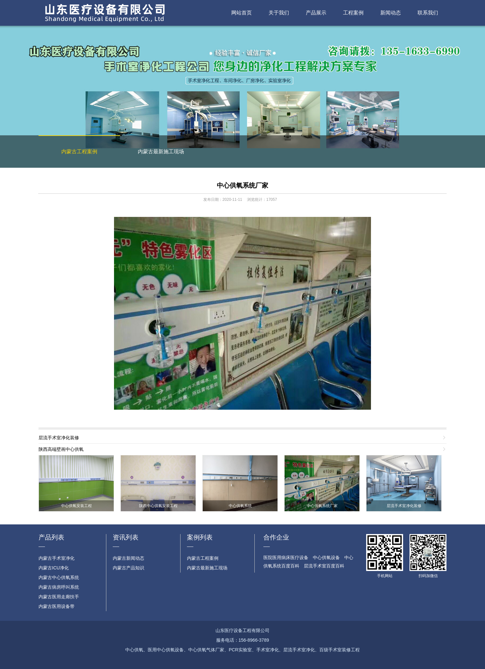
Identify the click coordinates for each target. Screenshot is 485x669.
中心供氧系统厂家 (242, 185)
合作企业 (276, 537)
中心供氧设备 (326, 557)
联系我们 (428, 12)
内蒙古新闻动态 (128, 558)
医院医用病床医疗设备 (285, 557)
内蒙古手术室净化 (57, 558)
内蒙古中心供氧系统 (59, 577)
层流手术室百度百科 (324, 565)
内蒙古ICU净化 (54, 567)
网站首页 (241, 12)
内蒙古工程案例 (79, 151)
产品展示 (316, 12)
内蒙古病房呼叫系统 (59, 587)
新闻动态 (390, 12)
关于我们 (279, 12)
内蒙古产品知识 (128, 567)
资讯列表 (125, 537)
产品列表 (51, 537)
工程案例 (353, 12)
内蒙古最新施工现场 (161, 151)
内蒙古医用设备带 (57, 606)
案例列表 (200, 537)
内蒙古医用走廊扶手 (59, 596)
